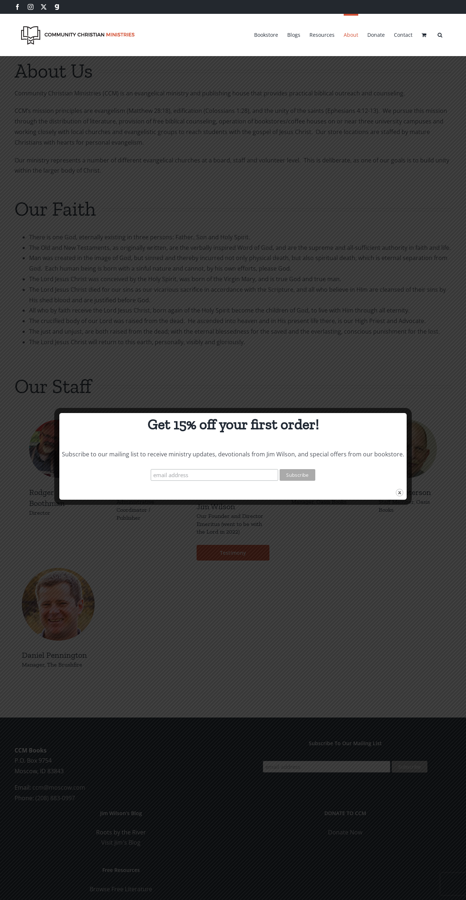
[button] (440, 34)
